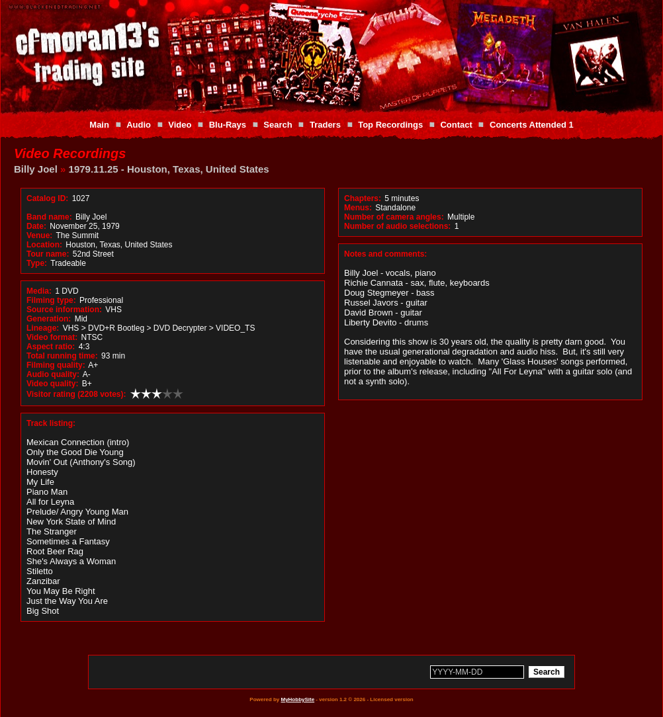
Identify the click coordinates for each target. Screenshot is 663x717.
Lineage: (42, 328)
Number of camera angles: (394, 217)
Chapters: (362, 198)
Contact (456, 125)
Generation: (48, 318)
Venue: (39, 235)
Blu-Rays (227, 125)
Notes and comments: (385, 254)
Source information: (64, 309)
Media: (39, 291)
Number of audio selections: (397, 226)
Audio (138, 125)
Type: (36, 263)
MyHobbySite (297, 699)
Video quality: (52, 383)
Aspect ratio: (50, 346)
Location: (44, 244)
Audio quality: (52, 374)
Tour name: (47, 254)
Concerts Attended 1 (532, 125)
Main (99, 125)
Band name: (49, 217)
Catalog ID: (47, 198)
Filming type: (51, 300)
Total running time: (62, 355)
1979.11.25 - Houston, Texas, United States (169, 169)
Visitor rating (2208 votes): (76, 394)
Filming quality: (55, 365)
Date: (36, 226)
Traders (325, 125)
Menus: (358, 207)
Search (277, 125)
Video (179, 125)
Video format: (51, 337)
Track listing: (50, 423)
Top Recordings (390, 125)
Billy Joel (36, 169)
